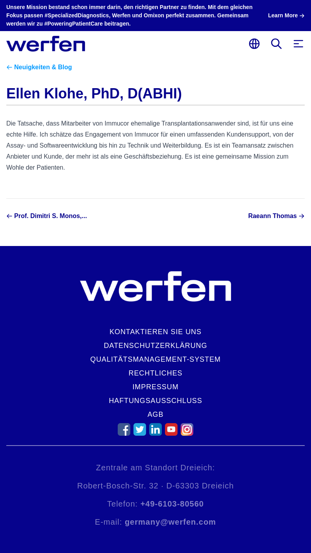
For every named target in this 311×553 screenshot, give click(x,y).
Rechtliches (156, 373)
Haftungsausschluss (155, 401)
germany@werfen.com (170, 522)
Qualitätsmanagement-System (155, 359)
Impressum (155, 387)
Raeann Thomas (272, 216)
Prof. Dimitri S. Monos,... (50, 216)
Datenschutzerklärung (155, 346)
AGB (156, 414)
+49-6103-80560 (172, 503)
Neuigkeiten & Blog (43, 67)
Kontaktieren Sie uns (155, 332)
